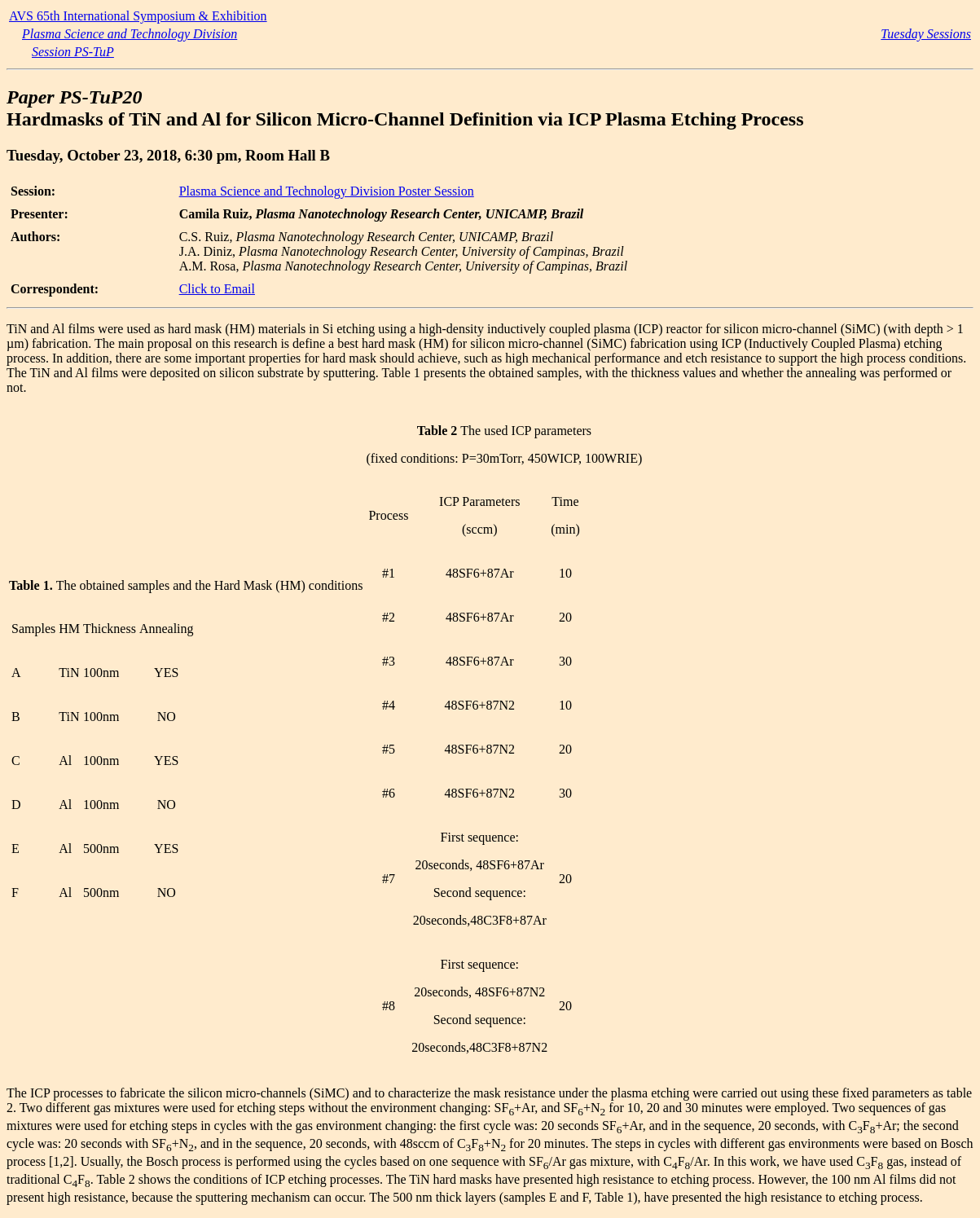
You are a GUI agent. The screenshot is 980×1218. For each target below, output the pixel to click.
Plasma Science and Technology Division (129, 34)
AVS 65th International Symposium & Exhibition (138, 16)
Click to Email (217, 289)
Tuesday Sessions (926, 34)
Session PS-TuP (73, 52)
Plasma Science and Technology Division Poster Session (326, 191)
